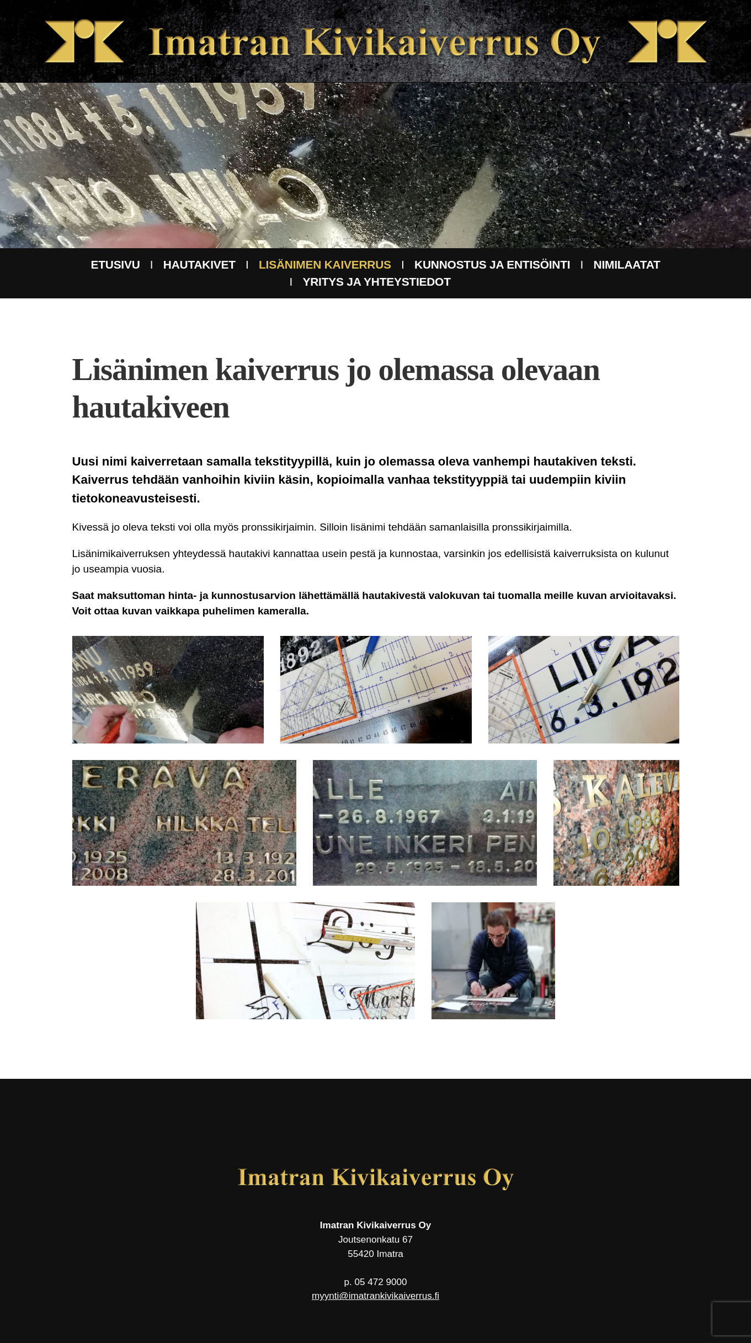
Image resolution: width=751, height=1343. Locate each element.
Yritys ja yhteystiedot (377, 281)
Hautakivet (199, 264)
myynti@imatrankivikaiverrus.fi (375, 1296)
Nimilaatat (627, 264)
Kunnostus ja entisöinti (492, 264)
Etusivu (115, 264)
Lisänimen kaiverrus (325, 264)
